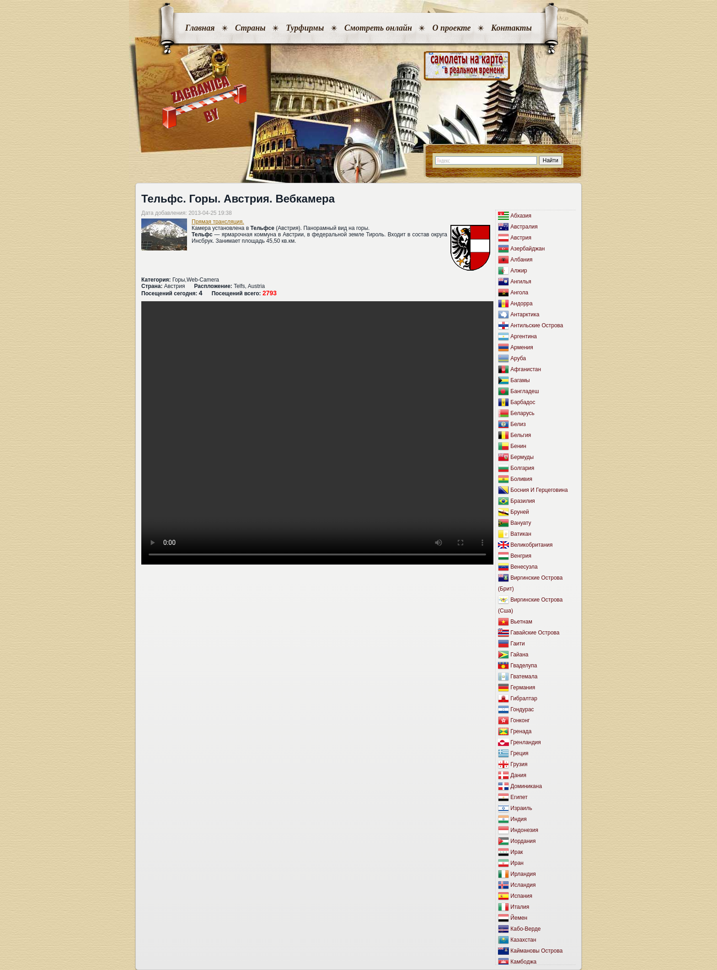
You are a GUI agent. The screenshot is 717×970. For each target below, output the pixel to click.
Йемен (518, 918)
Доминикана (526, 786)
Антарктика (524, 314)
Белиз (517, 424)
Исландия (522, 885)
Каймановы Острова (536, 951)
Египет (518, 797)
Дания (518, 775)
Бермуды (522, 457)
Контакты (511, 27)
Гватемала (523, 676)
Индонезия (524, 830)
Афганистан (525, 369)
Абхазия (520, 216)
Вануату (520, 523)
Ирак (516, 852)
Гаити (517, 643)
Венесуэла (523, 567)
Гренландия (525, 742)
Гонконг (520, 720)
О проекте (451, 27)
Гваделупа (523, 665)
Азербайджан (527, 248)
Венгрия (520, 556)
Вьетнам (521, 621)
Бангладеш (524, 391)
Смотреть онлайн (378, 27)
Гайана (519, 654)
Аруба (518, 358)
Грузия (518, 764)
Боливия (521, 479)
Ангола (519, 292)
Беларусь (522, 413)
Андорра (521, 303)
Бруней (519, 512)
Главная (199, 27)
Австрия (520, 238)
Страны (250, 27)
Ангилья (520, 281)
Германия (522, 687)
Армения (521, 347)
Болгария (522, 468)
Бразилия (522, 501)
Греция (519, 753)
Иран (517, 863)
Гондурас (522, 709)
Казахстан (523, 940)
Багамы (520, 380)
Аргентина (523, 336)
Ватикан (520, 534)
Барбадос (522, 402)
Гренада (520, 731)
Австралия (523, 227)
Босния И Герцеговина (538, 490)
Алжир (518, 270)
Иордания (522, 841)
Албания (521, 259)
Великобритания (531, 545)
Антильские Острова (536, 325)
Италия (519, 907)
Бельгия (520, 435)
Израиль (521, 808)
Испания (521, 896)
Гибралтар (523, 698)
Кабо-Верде (525, 929)
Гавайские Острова (534, 632)
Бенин (518, 446)
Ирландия (522, 874)
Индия (518, 819)
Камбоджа (523, 962)
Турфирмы (305, 27)
